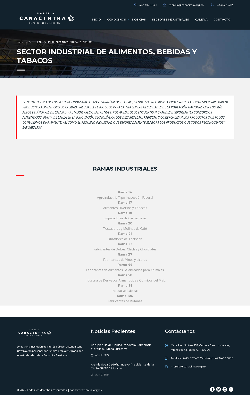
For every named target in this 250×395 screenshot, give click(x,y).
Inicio (96, 19)
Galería (201, 19)
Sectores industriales (170, 19)
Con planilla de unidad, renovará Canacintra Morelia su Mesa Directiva (121, 347)
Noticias (139, 19)
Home (20, 42)
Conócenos (116, 19)
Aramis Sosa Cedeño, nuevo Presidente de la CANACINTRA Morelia (122, 366)
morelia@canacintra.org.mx (188, 366)
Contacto (222, 19)
